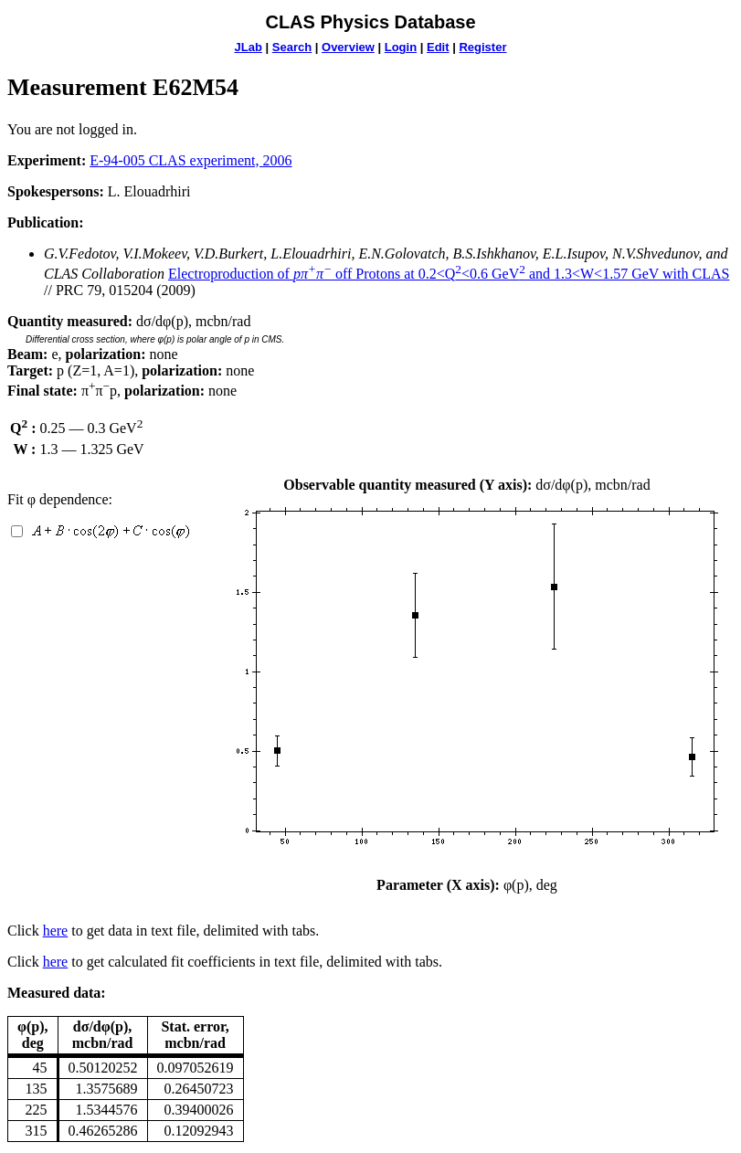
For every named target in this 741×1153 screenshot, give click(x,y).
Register (482, 47)
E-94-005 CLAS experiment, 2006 (190, 160)
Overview (348, 47)
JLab (248, 47)
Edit (438, 47)
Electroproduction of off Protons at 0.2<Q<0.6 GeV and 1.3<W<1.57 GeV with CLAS (448, 273)
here (56, 930)
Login (401, 47)
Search (292, 47)
